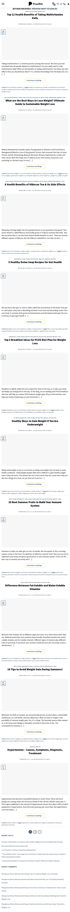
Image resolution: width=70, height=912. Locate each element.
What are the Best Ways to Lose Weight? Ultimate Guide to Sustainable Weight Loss (35, 102)
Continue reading (35, 80)
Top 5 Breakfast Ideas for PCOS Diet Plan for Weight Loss (35, 341)
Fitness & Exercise (20, 418)
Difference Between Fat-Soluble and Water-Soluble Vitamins (35, 587)
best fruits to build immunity (16, 574)
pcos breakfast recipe (39, 412)
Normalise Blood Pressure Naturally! (15, 846)
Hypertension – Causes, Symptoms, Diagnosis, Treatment (35, 751)
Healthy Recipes (18, 412)
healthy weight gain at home (26, 493)
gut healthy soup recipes (12, 331)
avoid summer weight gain (54, 739)
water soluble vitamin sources (27, 660)
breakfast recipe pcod (8, 412)
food (7, 181)
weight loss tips (39, 741)
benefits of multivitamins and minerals (54, 87)
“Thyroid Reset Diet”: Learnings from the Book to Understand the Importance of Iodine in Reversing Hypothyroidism (34, 855)
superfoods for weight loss (17, 175)
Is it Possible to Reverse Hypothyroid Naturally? (19, 850)
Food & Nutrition (31, 11)
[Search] (58, 4)
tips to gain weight (40, 493)
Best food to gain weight (54, 491)
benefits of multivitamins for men (11, 89)
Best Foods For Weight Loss (18, 499)
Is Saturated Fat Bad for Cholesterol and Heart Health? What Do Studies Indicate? (31, 861)
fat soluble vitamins (7, 660)
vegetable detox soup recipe (47, 331)
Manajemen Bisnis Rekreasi (11, 874)
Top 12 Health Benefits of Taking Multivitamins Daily (35, 16)
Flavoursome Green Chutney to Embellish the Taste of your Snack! (34, 889)
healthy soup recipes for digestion (29, 331)
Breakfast (17, 259)
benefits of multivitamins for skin (30, 89)
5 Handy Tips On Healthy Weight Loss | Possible (41, 874)
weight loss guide (63, 175)
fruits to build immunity (31, 574)
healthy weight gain (11, 493)
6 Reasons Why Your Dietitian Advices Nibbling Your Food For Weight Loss (34, 897)
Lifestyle (36, 666)
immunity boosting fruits (45, 574)
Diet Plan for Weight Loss (13, 97)
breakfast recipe (59, 410)
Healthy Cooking (33, 181)
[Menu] (3, 4)
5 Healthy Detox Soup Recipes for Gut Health (35, 262)
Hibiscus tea (10, 253)
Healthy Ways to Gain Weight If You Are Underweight (35, 422)
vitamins (15, 660)
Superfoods (53, 97)
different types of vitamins (44, 658)
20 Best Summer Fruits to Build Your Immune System (35, 503)
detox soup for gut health (54, 329)
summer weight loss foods (16, 741)
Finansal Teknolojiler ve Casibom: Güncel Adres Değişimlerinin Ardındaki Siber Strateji (32, 842)
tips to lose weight (29, 741)
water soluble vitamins (42, 660)
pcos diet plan (50, 412)
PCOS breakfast (28, 412)
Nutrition (41, 11)
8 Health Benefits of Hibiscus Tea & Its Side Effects (35, 184)
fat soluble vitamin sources (59, 658)
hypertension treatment (8, 825)
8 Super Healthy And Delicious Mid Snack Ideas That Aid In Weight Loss (33, 905)
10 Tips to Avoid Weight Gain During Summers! (35, 669)
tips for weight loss (45, 175)
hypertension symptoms (54, 823)
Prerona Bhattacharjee (44, 9)
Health (37, 97)
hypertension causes (27, 823)
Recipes (53, 259)
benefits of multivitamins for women (50, 89)
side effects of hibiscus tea (21, 253)
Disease (32, 747)
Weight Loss (61, 97)
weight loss (54, 175)
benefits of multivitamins (36, 87)
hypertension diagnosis (40, 823)
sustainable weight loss (32, 175)
